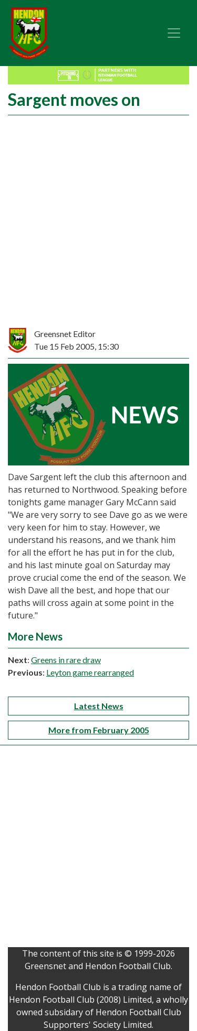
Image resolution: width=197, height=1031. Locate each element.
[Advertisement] (98, 224)
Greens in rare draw (66, 660)
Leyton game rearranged (90, 672)
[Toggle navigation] (174, 33)
